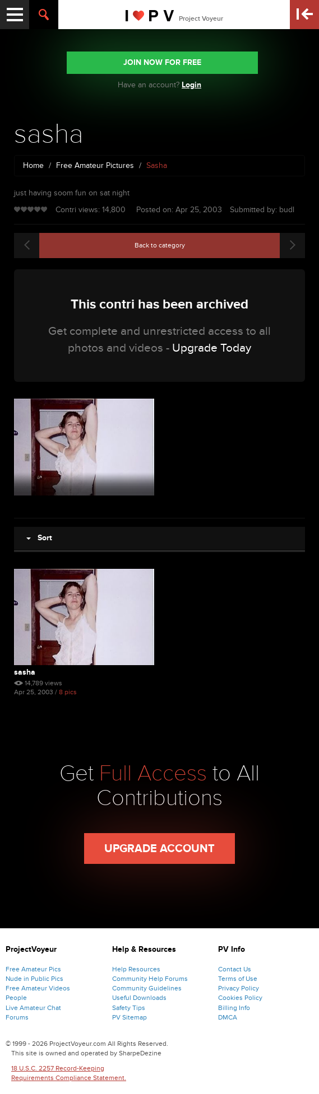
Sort (39, 538)
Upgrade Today (211, 348)
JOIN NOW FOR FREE (162, 62)
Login (191, 85)
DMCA (227, 1017)
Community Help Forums (150, 979)
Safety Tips (128, 1008)
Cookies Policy (240, 998)
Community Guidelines (147, 988)
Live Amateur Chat (33, 1008)
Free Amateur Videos (38, 988)
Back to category (160, 245)
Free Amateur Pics (33, 969)
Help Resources (136, 969)
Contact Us (234, 969)
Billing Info (234, 1008)
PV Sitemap (129, 1017)
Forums (17, 1017)
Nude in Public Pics (34, 979)
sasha (24, 672)
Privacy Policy (238, 988)
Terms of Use (237, 979)
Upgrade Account (159, 848)
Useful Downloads (139, 998)
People (16, 998)
